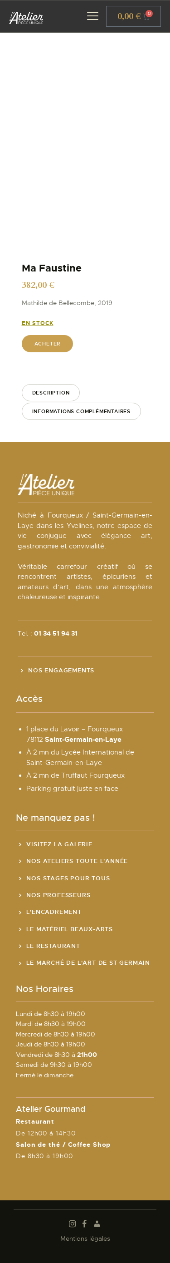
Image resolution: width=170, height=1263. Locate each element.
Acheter (47, 343)
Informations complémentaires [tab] (81, 411)
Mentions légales (85, 1238)
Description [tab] (51, 393)
